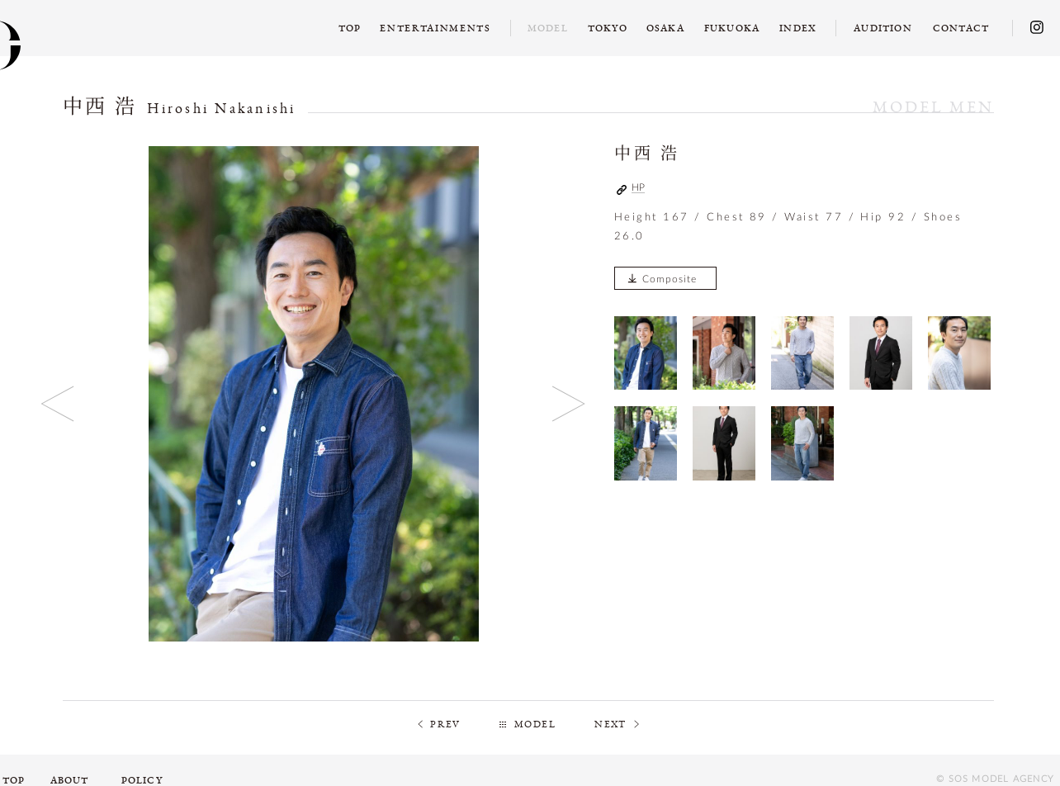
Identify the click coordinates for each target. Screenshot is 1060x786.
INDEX (797, 28)
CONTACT (961, 28)
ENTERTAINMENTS (435, 28)
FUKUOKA (732, 28)
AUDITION (883, 28)
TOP (350, 28)
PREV (445, 724)
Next (569, 403)
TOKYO (607, 28)
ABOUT (69, 780)
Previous (58, 403)
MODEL (535, 724)
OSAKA (665, 28)
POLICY (142, 780)
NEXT (610, 724)
